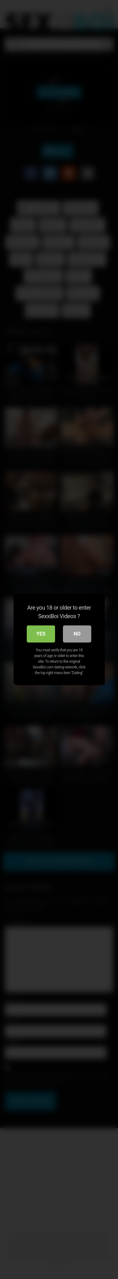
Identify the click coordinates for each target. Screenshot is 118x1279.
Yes (41, 634)
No (77, 634)
